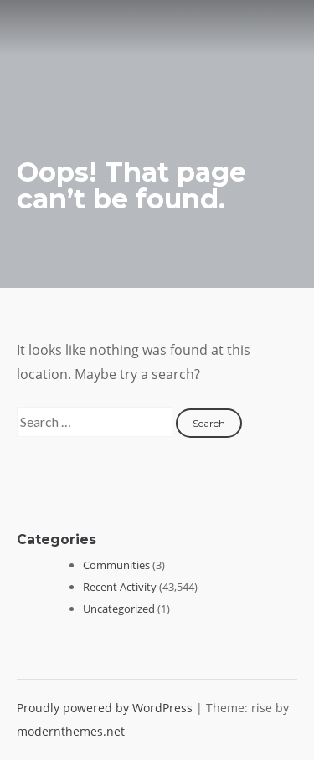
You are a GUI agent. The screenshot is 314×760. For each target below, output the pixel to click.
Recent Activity (120, 586)
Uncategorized (119, 608)
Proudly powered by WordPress (106, 708)
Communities (116, 565)
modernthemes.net (71, 731)
